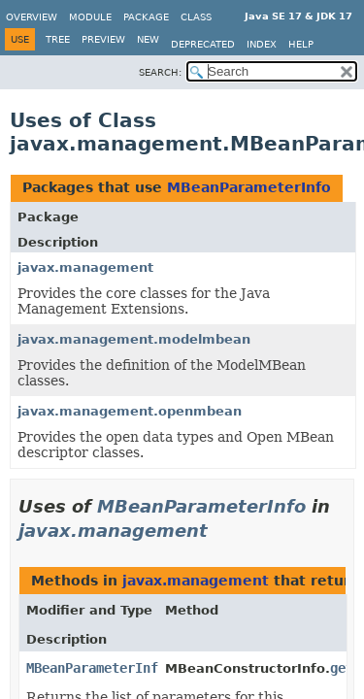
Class (196, 17)
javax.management (85, 267)
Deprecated (203, 44)
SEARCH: (160, 72)
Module (90, 17)
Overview (31, 17)
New (148, 39)
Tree (58, 39)
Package (146, 17)
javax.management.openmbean (129, 411)
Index (262, 44)
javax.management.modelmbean (133, 339)
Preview (103, 39)
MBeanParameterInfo (249, 187)
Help (301, 44)
